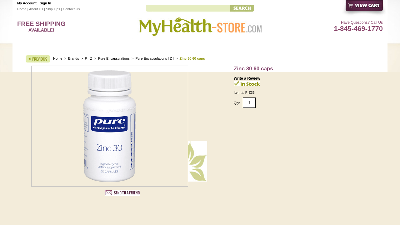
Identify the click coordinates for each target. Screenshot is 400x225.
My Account (27, 3)
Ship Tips (53, 9)
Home (21, 9)
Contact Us (71, 9)
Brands (73, 58)
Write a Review (247, 78)
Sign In (45, 3)
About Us (36, 9)
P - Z (88, 58)
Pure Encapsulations (114, 58)
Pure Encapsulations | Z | (155, 58)
